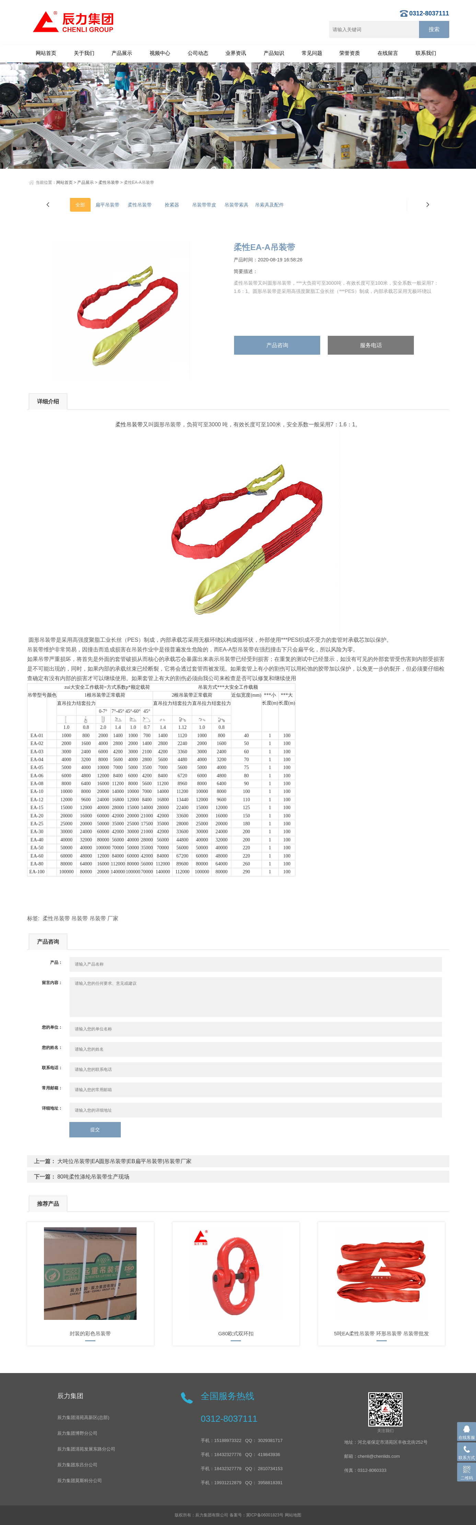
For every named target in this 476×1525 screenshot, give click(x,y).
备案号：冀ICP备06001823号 (256, 1515)
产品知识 (274, 53)
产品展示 (122, 53)
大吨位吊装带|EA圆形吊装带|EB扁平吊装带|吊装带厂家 (124, 1161)
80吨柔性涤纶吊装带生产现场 (93, 1177)
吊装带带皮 (204, 205)
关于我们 (84, 53)
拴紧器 (172, 205)
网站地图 (293, 1515)
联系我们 (426, 53)
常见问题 (312, 53)
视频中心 (160, 53)
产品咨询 (277, 345)
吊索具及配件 (269, 205)
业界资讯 (235, 53)
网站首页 (46, 53)
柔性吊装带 (108, 182)
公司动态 (198, 53)
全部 (80, 205)
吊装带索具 (236, 205)
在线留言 (388, 53)
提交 (95, 1129)
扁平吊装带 (107, 205)
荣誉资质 (349, 53)
